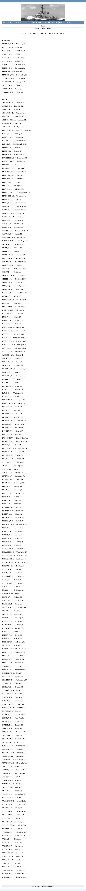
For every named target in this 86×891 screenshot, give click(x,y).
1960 (49, 28)
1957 (37, 28)
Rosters (43, 28)
